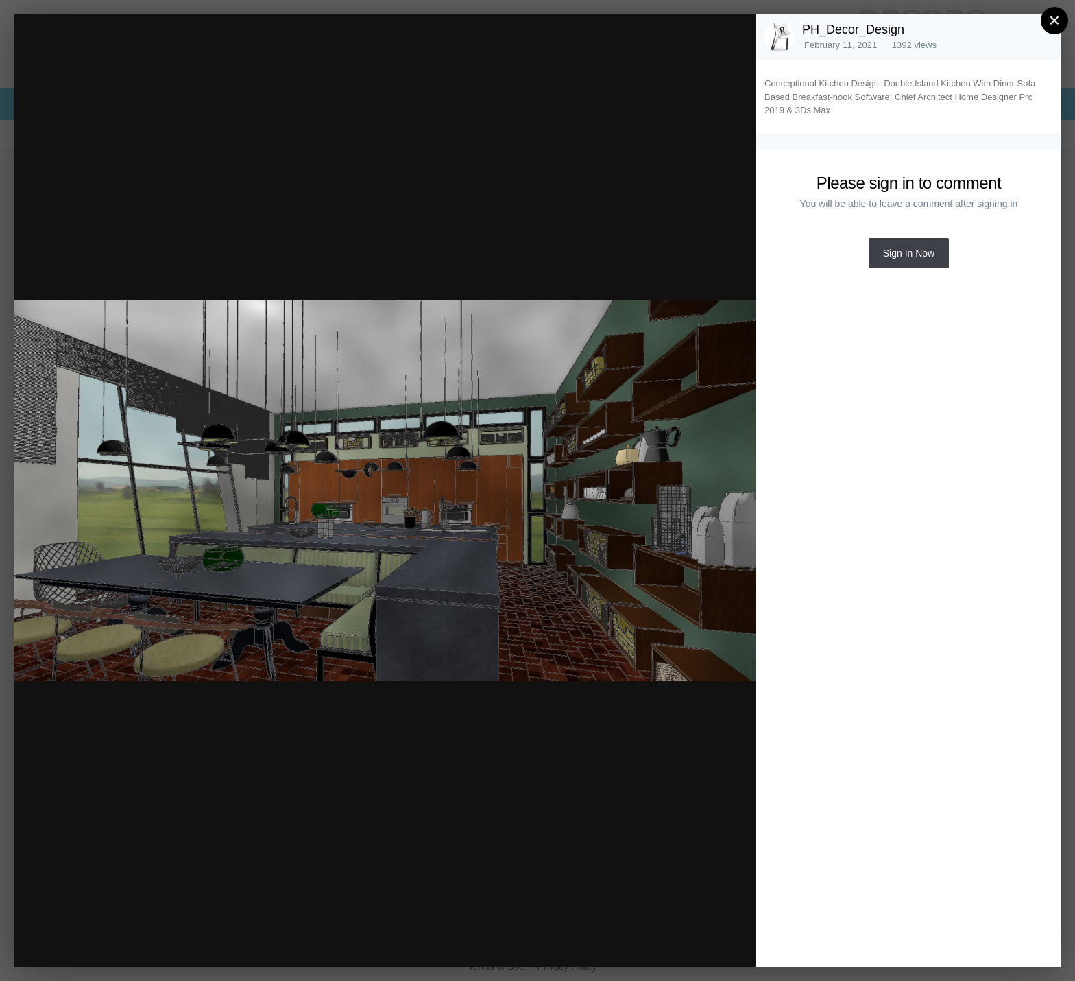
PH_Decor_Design (853, 29)
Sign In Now (908, 253)
